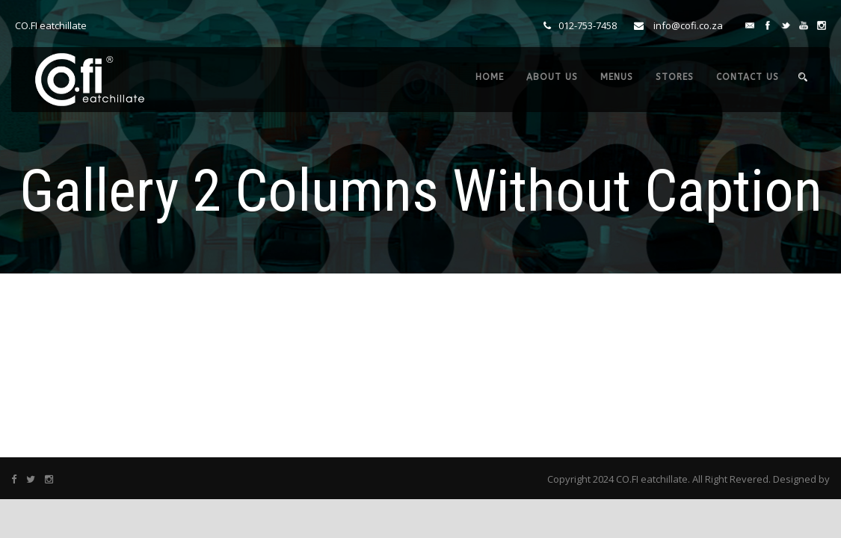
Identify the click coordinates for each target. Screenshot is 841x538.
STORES (675, 77)
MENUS (616, 77)
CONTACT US (747, 77)
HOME (489, 77)
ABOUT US (552, 77)
